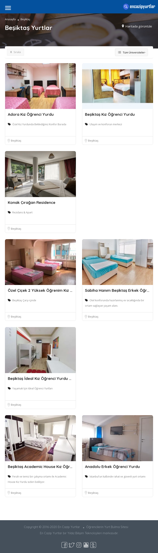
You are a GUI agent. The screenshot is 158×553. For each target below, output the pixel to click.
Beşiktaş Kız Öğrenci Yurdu (110, 114)
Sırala (15, 52)
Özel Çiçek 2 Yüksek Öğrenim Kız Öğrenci (46, 290)
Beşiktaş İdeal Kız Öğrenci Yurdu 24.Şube (46, 378)
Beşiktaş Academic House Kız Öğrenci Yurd (47, 466)
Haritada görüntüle (138, 26)
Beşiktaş (16, 140)
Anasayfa (10, 19)
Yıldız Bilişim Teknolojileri (84, 533)
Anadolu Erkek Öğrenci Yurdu (112, 466)
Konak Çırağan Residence (31, 202)
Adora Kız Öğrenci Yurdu (31, 114)
